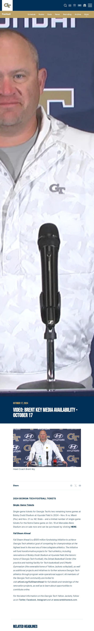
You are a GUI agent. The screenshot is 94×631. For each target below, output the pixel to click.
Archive (78, 14)
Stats (49, 14)
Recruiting (67, 14)
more (86, 14)
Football (6, 14)
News (57, 14)
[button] (65, 5)
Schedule (31, 14)
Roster (41, 14)
